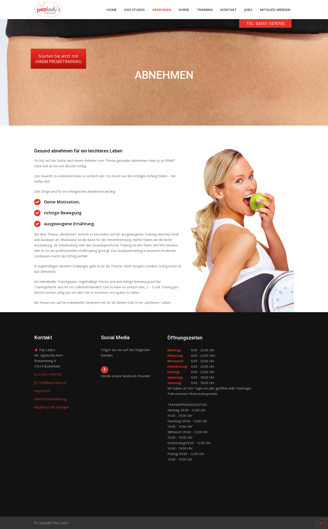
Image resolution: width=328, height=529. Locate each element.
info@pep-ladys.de (52, 382)
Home (112, 9)
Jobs (248, 9)
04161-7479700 (50, 374)
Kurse (184, 9)
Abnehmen (161, 9)
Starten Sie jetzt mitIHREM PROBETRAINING (58, 58)
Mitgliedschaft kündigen (51, 407)
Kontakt (228, 9)
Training (205, 9)
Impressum (42, 391)
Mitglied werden (275, 9)
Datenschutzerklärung (50, 399)
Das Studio (134, 9)
